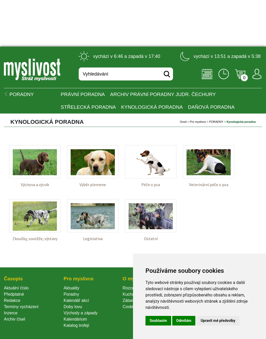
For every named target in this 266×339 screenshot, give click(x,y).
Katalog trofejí (76, 325)
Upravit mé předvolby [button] (218, 320)
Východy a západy (81, 313)
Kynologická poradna (152, 107)
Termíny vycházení (21, 306)
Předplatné (14, 294)
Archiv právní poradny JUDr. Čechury (163, 94)
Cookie (130, 306)
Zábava (129, 300)
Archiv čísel (14, 319)
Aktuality (71, 288)
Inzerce (10, 313)
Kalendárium (75, 319)
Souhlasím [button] (158, 320)
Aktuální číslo (16, 288)
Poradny (71, 294)
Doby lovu (73, 306)
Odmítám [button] (183, 320)
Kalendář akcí (76, 300)
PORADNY (216, 121)
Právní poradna (83, 94)
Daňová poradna (211, 107)
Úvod (183, 121)
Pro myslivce (198, 121)
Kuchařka (131, 294)
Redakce (12, 300)
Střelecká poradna (88, 107)
